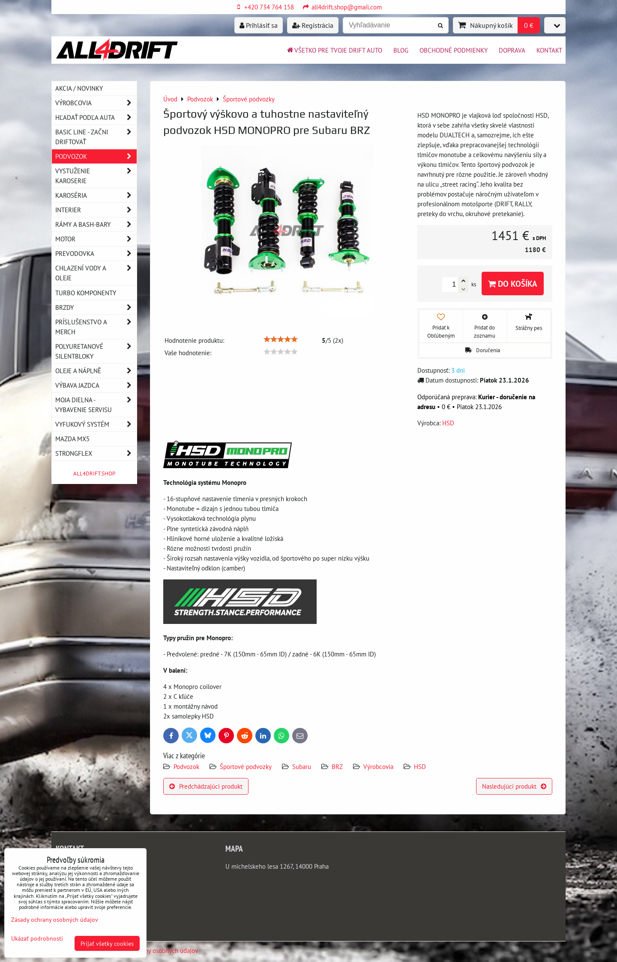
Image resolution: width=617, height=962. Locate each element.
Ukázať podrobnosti (37, 938)
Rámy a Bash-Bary (96, 224)
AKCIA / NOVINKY (79, 88)
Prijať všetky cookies (107, 943)
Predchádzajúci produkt (206, 786)
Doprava (512, 50)
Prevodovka (96, 253)
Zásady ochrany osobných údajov (154, 950)
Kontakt (549, 50)
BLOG (400, 50)
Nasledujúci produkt (514, 786)
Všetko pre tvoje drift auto (334, 50)
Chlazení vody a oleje (96, 273)
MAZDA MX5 (72, 438)
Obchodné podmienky (453, 50)
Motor (96, 239)
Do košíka (512, 283)
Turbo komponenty (85, 292)
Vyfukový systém (96, 424)
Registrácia (312, 25)
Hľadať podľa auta (96, 117)
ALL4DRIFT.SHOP (94, 473)
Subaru (301, 766)
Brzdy (96, 307)
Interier (96, 210)
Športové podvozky (246, 766)
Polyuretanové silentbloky (96, 351)
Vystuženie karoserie (96, 176)
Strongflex (96, 453)
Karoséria (96, 195)
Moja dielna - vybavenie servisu (96, 405)
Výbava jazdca (96, 385)
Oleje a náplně (96, 371)
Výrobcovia (378, 766)
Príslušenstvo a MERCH (96, 327)
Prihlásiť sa (259, 25)
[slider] (281, 339)
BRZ (337, 766)
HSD (420, 766)
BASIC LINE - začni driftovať (96, 137)
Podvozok (187, 766)
